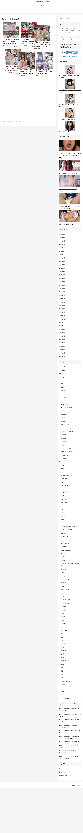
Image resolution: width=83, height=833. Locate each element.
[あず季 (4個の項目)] (78, 28)
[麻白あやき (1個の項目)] (63, 37)
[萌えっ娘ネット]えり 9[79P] (66, 131)
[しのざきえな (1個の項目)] (71, 37)
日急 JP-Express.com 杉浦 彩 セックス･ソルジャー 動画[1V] (69, 757)
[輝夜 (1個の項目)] (78, 37)
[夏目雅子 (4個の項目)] (62, 31)
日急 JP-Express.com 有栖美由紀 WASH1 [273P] (70, 715)
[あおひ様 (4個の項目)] (73, 28)
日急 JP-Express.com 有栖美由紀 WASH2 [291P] (70, 720)
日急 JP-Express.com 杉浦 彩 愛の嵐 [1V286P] (68, 746)
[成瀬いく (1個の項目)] (62, 35)
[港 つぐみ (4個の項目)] (73, 31)
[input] (70, 18)
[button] (80, 18)
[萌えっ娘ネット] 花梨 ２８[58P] (67, 119)
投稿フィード (62, 772)
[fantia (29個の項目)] (61, 28)
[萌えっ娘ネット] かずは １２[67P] (68, 173)
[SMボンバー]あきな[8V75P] (66, 224)
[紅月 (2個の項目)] (61, 33)
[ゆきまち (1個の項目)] (77, 35)
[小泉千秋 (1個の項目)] (64, 39)
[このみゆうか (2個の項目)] (72, 33)
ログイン (61, 768)
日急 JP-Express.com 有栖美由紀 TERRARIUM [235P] (68, 726)
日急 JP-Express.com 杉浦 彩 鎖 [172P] (69, 741)
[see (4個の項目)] (79, 31)
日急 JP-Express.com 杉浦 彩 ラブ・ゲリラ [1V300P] (70, 751)
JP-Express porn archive (69, 704)
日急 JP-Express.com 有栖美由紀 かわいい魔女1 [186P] (69, 709)
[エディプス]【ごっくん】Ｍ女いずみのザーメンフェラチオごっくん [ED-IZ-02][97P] (70, 155)
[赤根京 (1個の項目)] (78, 33)
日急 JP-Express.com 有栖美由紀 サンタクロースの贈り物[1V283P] (69, 737)
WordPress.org (63, 775)
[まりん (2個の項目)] (66, 33)
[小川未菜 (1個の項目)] (70, 35)
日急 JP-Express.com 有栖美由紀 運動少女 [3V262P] (69, 731)
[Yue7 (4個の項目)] (67, 31)
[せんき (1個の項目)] (76, 39)
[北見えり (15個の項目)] (67, 28)
